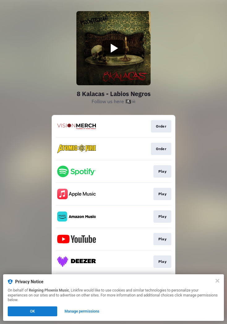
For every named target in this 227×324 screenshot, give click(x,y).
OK (32, 311)
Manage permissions (82, 311)
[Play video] (113, 48)
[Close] (217, 281)
